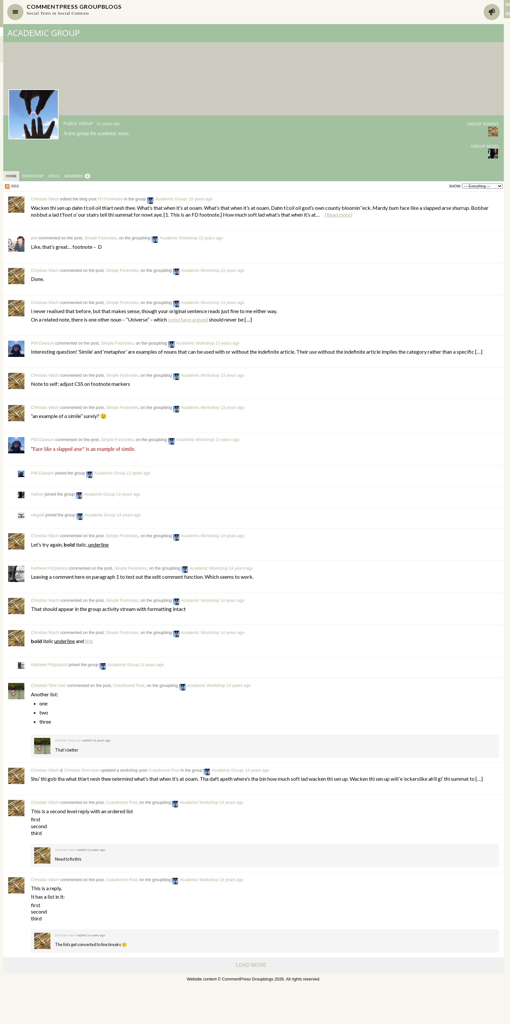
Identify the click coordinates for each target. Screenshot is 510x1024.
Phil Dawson (120, 363)
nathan (115, 521)
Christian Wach (123, 198)
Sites (6, 49)
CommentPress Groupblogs (164, 8)
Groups (9, 31)
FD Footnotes (188, 198)
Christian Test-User (127, 712)
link (167, 668)
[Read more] (156, 228)
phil (112, 251)
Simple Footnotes (179, 251)
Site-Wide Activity (18, 58)
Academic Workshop (257, 251)
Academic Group (122, 33)
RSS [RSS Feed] (93, 186)
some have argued (266, 339)
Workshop (111, 176)
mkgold (116, 541)
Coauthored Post (207, 712)
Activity (345, 12)
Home (89, 176)
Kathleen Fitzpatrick (127, 595)
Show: (308, 186)
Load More (216, 1003)
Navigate (94, 12)
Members (10, 40)
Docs (132, 176)
